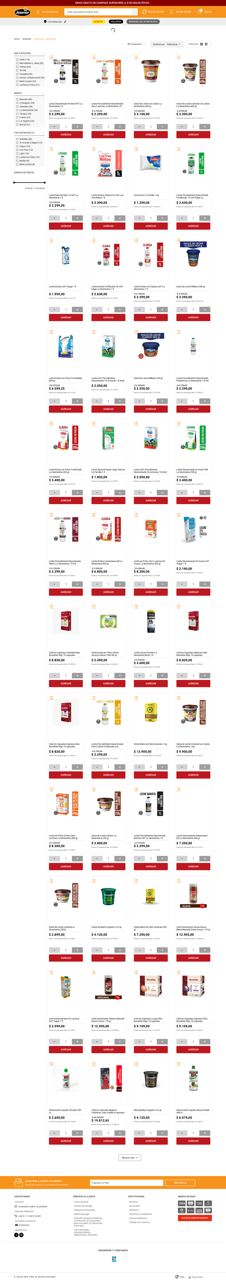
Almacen (27, 39)
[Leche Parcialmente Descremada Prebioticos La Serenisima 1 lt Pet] (193, 370)
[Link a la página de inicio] (17, 39)
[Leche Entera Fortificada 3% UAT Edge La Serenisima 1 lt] (108, 279)
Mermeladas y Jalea (31, 63)
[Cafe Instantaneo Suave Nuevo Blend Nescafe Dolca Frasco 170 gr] (193, 919)
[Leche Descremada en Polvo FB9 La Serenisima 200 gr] (193, 462)
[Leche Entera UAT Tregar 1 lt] (65, 279)
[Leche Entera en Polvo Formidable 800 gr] (65, 370)
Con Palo (26, 150)
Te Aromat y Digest (30, 142)
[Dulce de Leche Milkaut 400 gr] (193, 279)
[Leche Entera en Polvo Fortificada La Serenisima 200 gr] (65, 462)
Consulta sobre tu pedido (33, 1206)
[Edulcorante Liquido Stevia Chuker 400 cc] (193, 1102)
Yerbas (25, 67)
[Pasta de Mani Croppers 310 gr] (108, 919)
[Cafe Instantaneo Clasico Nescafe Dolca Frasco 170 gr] (108, 1011)
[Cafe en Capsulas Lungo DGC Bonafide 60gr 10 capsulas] (150, 1011)
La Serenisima (28, 110)
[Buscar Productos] (134, 11)
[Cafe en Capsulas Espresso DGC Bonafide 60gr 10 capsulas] (193, 1011)
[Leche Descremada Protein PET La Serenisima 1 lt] (65, 96)
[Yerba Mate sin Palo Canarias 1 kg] (150, 736)
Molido (24, 160)
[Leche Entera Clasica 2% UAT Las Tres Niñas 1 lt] (108, 187)
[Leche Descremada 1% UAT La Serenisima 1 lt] (65, 187)
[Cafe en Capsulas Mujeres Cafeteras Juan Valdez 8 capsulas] (108, 1102)
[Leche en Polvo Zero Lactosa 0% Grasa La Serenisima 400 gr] (150, 553)
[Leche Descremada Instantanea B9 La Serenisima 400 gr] (193, 828)
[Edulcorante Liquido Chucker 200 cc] (65, 1102)
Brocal (24, 124)
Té (22, 70)
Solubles (25, 139)
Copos (24, 146)
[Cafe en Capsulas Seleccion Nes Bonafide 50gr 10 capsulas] (193, 645)
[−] (54, 126)
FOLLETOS (116, 21)
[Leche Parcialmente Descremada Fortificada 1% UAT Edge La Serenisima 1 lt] (193, 187)
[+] (77, 126)
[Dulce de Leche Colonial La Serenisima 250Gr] (65, 919)
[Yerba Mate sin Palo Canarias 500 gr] (150, 919)
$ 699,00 (29, 188)
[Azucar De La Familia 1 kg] (150, 187)
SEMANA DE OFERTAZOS (143, 21)
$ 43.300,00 (40, 188)
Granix (24, 117)
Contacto (24, 1225)
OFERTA (98, 21)
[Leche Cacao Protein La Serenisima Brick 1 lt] (150, 645)
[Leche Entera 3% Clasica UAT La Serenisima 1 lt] (150, 279)
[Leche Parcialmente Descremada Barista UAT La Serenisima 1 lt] (150, 828)
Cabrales (26, 106)
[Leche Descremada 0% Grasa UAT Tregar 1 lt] (193, 553)
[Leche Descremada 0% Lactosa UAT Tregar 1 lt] (65, 1011)
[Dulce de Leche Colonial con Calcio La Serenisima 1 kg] (193, 736)
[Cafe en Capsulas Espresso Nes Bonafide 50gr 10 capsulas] (65, 736)
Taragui (25, 113)
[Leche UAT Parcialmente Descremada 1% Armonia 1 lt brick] (108, 370)
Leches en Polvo (29, 85)
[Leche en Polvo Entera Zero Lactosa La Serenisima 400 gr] (65, 828)
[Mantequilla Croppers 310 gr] (150, 1102)
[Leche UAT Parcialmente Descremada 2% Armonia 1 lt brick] (150, 462)
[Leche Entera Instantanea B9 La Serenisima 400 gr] (108, 553)
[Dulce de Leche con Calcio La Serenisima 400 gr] (150, 96)
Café (24, 59)
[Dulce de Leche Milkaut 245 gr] (150, 370)
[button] (29, 53)
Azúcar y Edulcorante (32, 77)
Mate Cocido (27, 81)
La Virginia (26, 121)
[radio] (201, 44)
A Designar (27, 103)
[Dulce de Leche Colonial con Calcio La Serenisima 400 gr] (193, 96)
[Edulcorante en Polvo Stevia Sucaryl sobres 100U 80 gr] (108, 645)
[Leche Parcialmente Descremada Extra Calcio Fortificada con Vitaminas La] (108, 736)
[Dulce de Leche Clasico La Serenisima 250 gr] (108, 828)
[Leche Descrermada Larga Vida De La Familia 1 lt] (108, 462)
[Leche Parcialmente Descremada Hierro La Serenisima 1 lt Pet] (65, 553)
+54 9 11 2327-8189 (29, 1216)
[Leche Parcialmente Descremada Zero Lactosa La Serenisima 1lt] (108, 96)
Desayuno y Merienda (45, 39)
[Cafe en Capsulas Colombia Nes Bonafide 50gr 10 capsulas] (65, 645)
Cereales (25, 74)
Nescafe (25, 99)
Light (24, 153)
